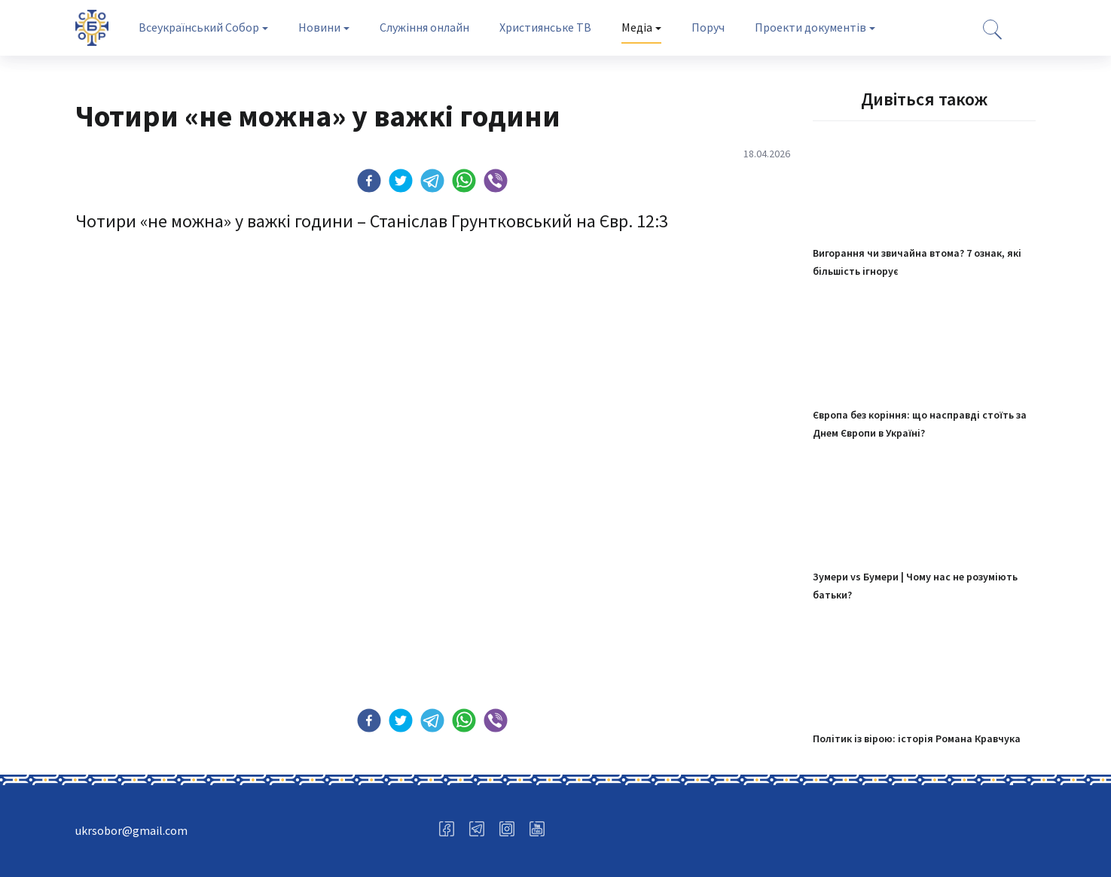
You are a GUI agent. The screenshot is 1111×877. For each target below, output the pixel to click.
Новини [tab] (319, 27)
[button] (369, 181)
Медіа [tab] (636, 27)
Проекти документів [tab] (810, 27)
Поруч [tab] (708, 27)
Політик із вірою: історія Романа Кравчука (917, 738)
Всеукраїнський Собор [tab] (199, 27)
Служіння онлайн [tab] (424, 27)
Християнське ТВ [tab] (545, 27)
